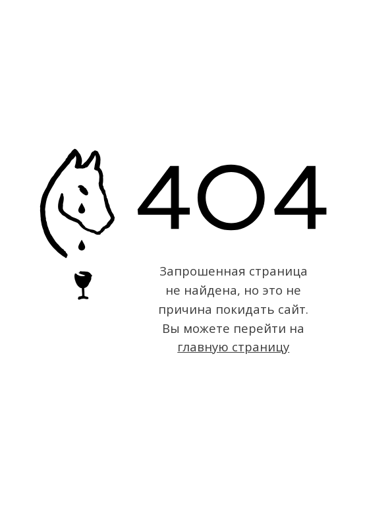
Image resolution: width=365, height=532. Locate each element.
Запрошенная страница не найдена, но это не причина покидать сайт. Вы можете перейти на (233, 308)
